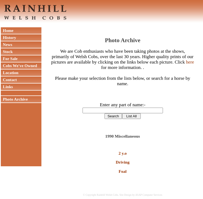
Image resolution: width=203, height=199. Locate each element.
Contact (9, 79)
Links (7, 86)
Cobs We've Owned (19, 65)
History (8, 37)
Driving (123, 162)
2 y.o (123, 153)
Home (7, 30)
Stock (7, 51)
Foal (122, 171)
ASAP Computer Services (148, 194)
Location (9, 72)
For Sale (9, 58)
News (6, 44)
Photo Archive (14, 99)
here (190, 62)
